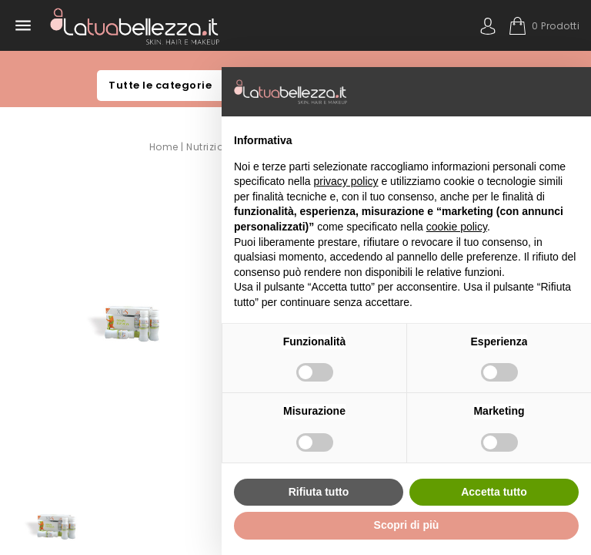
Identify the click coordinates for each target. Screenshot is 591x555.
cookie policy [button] (456, 226)
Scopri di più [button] (406, 525)
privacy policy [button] (346, 181)
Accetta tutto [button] (494, 492)
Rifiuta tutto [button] (319, 492)
